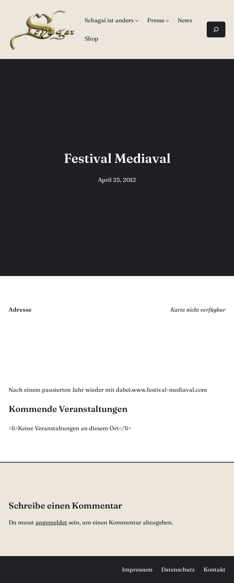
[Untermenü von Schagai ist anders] (137, 20)
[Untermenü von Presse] (167, 20)
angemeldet (51, 522)
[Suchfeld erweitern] (216, 29)
